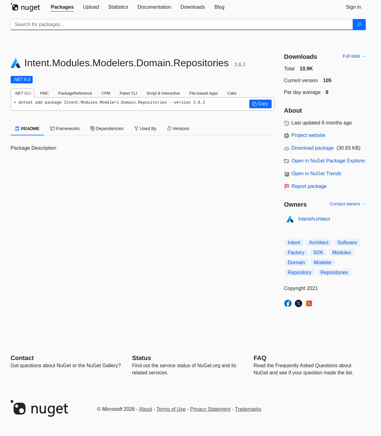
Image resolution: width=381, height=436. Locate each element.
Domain (296, 262)
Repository (300, 272)
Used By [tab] (145, 128)
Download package (313, 148)
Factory (296, 252)
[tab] (62, 7)
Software (347, 242)
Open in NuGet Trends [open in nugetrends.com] (316, 173)
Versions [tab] (178, 128)
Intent (294, 242)
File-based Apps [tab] (203, 93)
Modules (341, 252)
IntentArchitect (314, 219)
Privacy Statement (210, 409)
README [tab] (27, 128)
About (145, 409)
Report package (309, 186)
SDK (318, 252)
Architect (318, 242)
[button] (260, 104)
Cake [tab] (231, 93)
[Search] (359, 24)
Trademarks (248, 409)
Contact (22, 357)
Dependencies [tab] (107, 128)
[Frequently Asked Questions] (260, 357)
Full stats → (354, 56)
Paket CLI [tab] (128, 93)
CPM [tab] (106, 93)
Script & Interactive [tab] (163, 93)
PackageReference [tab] (75, 93)
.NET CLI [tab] (22, 93)
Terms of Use (171, 409)
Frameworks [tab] (65, 128)
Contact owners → (348, 203)
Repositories (334, 272)
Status (141, 357)
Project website (309, 135)
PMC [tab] (44, 93)
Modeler (323, 262)
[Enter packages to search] (182, 24)
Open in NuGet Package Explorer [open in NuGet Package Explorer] (328, 160)
